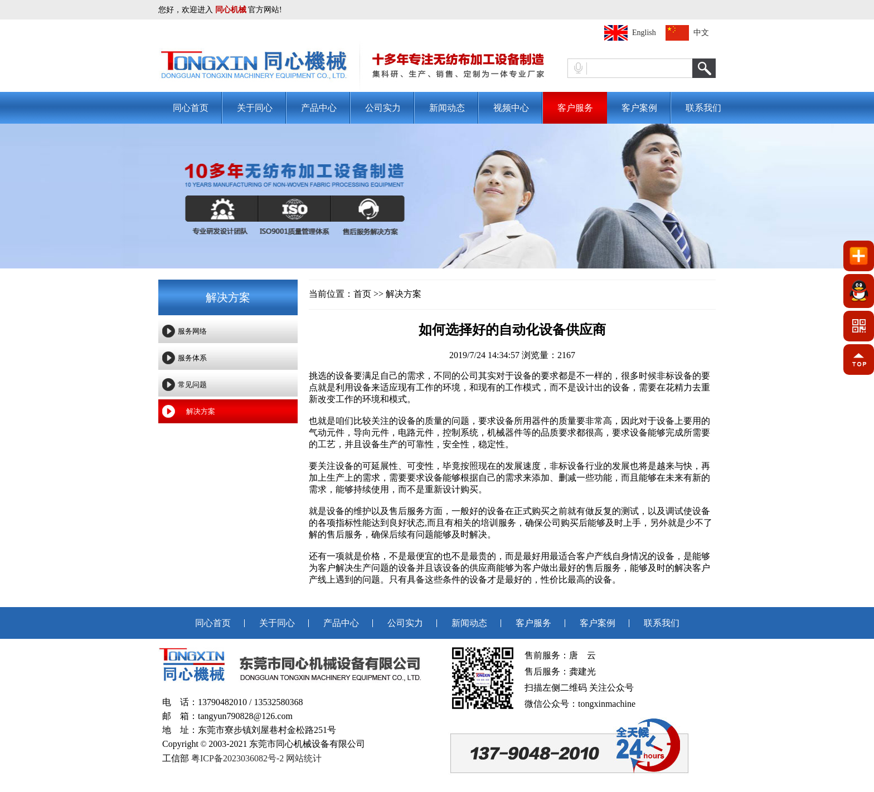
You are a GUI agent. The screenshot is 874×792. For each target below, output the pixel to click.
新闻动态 (447, 108)
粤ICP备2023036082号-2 (237, 758)
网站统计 (304, 758)
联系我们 (703, 108)
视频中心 (511, 108)
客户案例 (639, 108)
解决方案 (200, 411)
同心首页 (190, 108)
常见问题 (192, 384)
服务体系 (192, 358)
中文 (701, 32)
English (644, 32)
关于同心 (255, 108)
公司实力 (383, 108)
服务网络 (192, 331)
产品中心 (319, 108)
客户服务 (575, 108)
